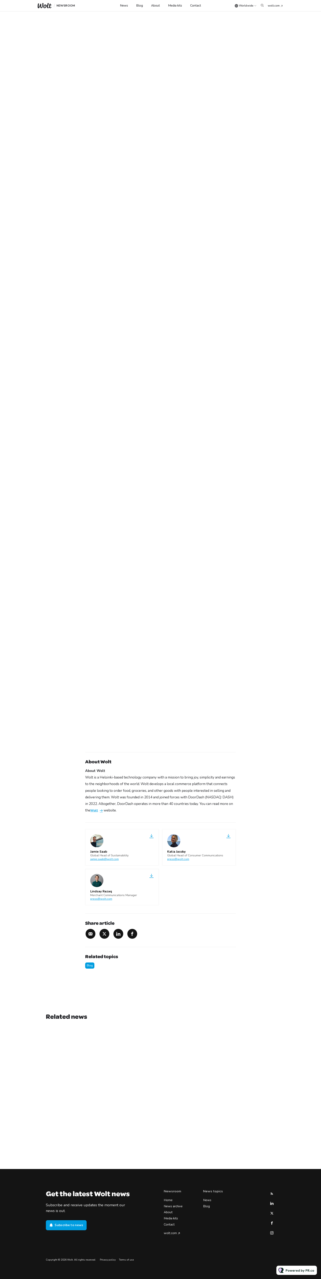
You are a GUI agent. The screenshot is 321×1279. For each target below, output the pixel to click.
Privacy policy (108, 1259)
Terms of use (126, 1259)
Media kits (175, 5)
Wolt (94, 810)
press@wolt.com (178, 859)
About (155, 5)
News (124, 5)
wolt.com (274, 6)
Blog (139, 5)
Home (168, 1200)
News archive (173, 1206)
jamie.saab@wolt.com (104, 859)
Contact (195, 5)
